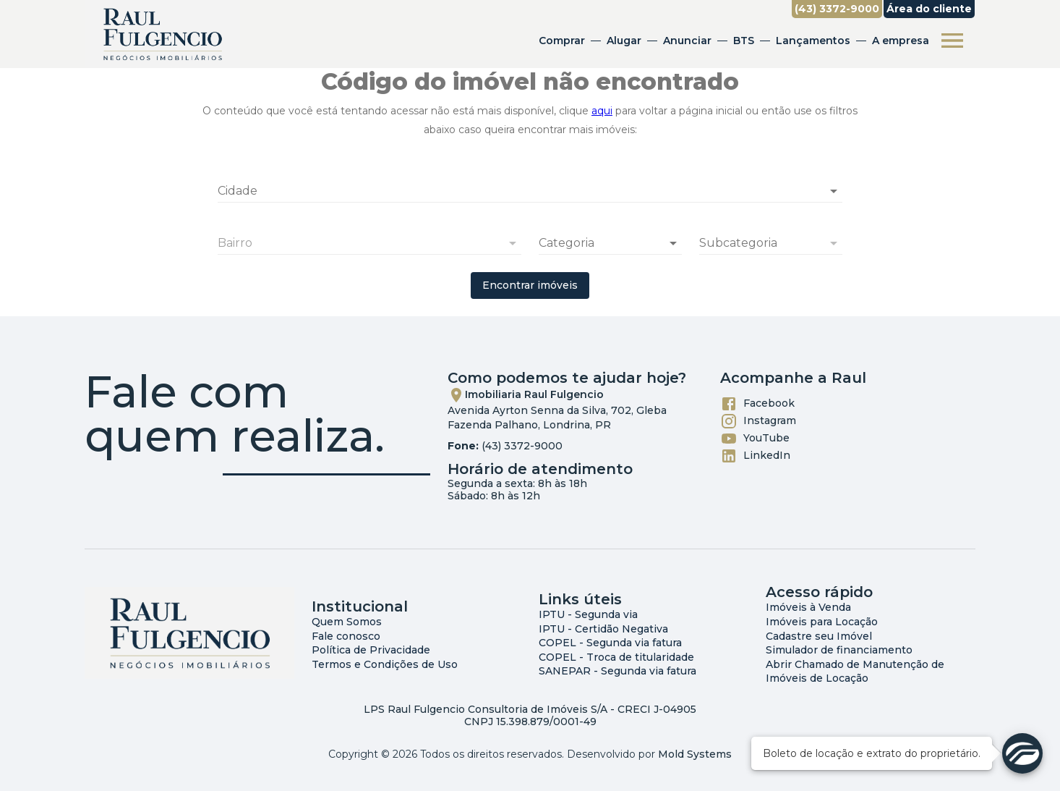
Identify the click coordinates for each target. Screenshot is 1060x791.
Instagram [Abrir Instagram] (758, 421)
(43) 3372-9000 (522, 445)
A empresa (900, 40)
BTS (743, 40)
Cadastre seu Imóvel (819, 636)
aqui (601, 110)
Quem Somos (347, 621)
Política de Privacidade (371, 649)
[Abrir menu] (952, 40)
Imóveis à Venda (808, 607)
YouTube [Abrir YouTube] (755, 438)
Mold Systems (695, 754)
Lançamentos (813, 40)
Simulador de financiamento (839, 649)
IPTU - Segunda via (588, 614)
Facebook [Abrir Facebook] (757, 404)
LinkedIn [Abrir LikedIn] (755, 456)
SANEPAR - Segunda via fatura (617, 670)
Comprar (562, 40)
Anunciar (687, 40)
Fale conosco (346, 636)
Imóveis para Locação (822, 621)
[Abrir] (834, 191)
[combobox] (530, 185)
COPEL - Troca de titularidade (616, 657)
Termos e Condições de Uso (385, 664)
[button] (610, 243)
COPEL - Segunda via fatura (610, 642)
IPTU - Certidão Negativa (603, 628)
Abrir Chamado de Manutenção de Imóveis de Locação (855, 671)
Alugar (624, 40)
